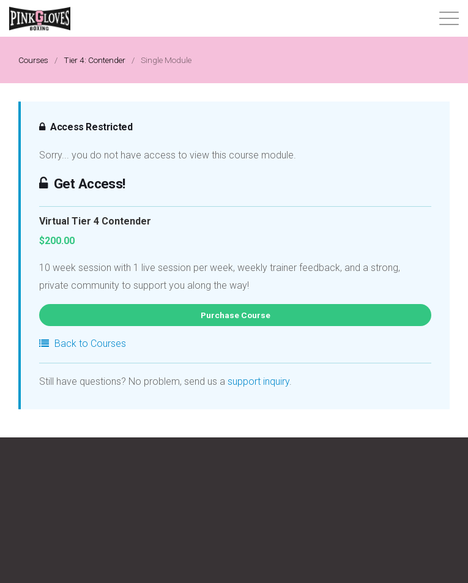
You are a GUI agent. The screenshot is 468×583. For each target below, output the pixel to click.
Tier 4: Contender (94, 60)
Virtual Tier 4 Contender (95, 221)
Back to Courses (82, 343)
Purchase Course (235, 315)
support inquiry (258, 381)
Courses (33, 60)
